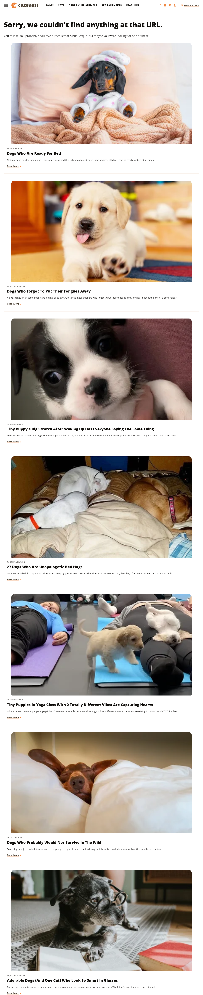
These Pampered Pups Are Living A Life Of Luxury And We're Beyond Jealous (166, 890)
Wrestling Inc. (113, 971)
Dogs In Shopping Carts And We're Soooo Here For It (33, 723)
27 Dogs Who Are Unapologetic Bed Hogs (28, 183)
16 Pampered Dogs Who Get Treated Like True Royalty (33, 456)
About (89, 944)
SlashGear (118, 967)
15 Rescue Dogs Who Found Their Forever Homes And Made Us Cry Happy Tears (32, 890)
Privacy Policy (107, 944)
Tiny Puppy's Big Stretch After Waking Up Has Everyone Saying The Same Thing (165, 93)
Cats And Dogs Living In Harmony (96, 807)
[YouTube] (165, 5)
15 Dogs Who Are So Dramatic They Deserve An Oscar (32, 547)
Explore (40, 962)
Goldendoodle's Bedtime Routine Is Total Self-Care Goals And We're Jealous (97, 636)
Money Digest (27, 967)
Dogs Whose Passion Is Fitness (162, 545)
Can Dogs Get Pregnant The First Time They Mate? (99, 887)
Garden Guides (83, 962)
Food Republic (64, 962)
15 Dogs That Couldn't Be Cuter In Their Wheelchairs (99, 723)
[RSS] (175, 5)
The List (173, 967)
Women (99, 971)
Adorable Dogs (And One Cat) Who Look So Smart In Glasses (34, 275)
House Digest (137, 962)
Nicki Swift (44, 967)
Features (132, 5)
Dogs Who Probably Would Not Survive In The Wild (165, 183)
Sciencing (92, 967)
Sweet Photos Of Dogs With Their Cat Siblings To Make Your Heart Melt (99, 458)
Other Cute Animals (83, 5)
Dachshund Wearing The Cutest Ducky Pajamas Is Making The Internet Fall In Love (99, 366)
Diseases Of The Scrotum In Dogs (166, 723)
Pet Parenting (112, 5)
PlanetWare (78, 967)
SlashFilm (105, 967)
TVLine (88, 971)
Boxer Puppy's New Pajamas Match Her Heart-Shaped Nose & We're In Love (167, 275)
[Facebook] (160, 5)
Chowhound (26, 962)
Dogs (50, 5)
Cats (61, 5)
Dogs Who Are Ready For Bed (34, 85)
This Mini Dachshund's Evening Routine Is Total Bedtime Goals (163, 458)
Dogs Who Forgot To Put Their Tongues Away (96, 88)
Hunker (151, 962)
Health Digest (120, 962)
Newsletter (190, 5)
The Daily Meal (158, 967)
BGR (14, 962)
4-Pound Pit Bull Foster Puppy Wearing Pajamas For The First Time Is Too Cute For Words (33, 366)
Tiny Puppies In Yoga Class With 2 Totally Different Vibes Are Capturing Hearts (99, 185)
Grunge (106, 962)
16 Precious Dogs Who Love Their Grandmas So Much (99, 272)
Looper (184, 962)
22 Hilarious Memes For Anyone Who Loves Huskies (99, 545)
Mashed (13, 967)
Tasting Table (140, 967)
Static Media (84, 950)
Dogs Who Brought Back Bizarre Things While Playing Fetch (167, 636)
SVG (128, 967)
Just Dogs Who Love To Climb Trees (168, 361)
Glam (96, 962)
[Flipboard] (170, 5)
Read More (13, 105)
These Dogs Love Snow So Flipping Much (31, 807)
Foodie (50, 962)
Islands (162, 962)
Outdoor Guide (60, 967)
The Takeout (187, 967)
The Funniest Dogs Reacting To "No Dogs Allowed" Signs (167, 807)
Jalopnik (173, 962)
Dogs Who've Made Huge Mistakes (30, 634)
